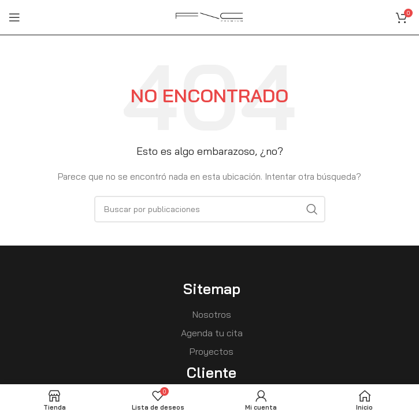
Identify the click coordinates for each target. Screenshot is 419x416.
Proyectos (211, 351)
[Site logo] (209, 17)
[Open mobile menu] (14, 17)
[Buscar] (209, 209)
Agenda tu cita (212, 333)
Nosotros (211, 314)
